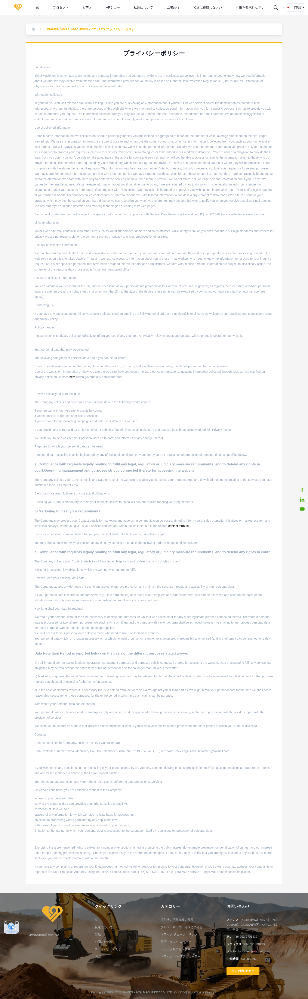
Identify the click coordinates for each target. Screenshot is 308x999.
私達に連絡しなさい (207, 7)
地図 (98, 956)
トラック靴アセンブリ (176, 949)
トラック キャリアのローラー (180, 956)
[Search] (275, 7)
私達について (143, 7)
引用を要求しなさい (250, 7)
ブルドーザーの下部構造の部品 (182, 927)
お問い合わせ (104, 941)
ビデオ (87, 7)
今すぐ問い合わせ (243, 971)
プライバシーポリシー (110, 949)
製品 (98, 934)
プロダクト (61, 7)
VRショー (113, 7)
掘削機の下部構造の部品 (177, 919)
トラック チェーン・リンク (179, 934)
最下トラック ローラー (176, 941)
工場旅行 (173, 7)
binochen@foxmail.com (254, 951)
